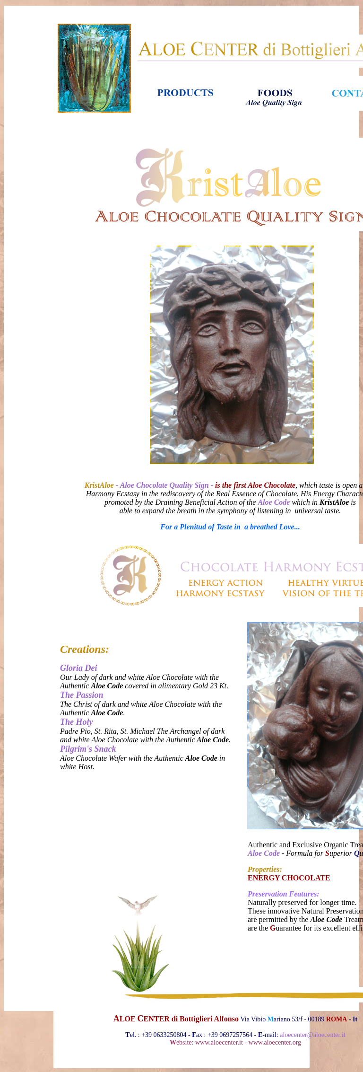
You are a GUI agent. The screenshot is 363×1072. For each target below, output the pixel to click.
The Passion (82, 695)
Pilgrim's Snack (88, 749)
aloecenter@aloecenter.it (312, 1034)
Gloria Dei (78, 668)
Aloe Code (264, 853)
